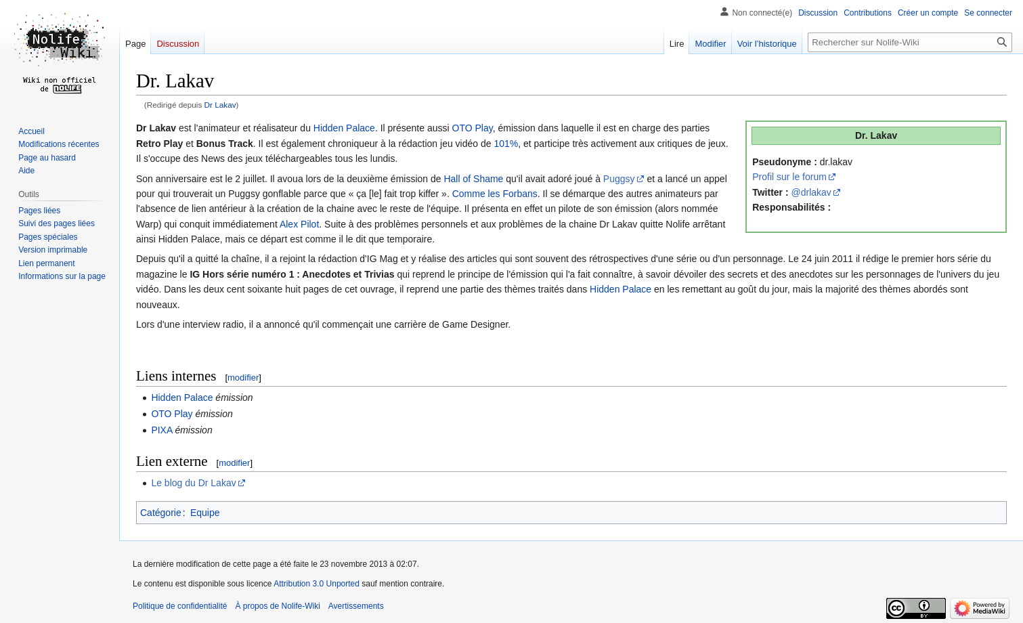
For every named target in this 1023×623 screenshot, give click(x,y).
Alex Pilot (299, 224)
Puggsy (619, 178)
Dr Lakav (220, 104)
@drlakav (811, 192)
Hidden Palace (344, 128)
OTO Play (472, 128)
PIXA (161, 430)
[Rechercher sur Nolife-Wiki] (910, 42)
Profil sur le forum (789, 176)
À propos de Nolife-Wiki (277, 606)
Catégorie (160, 512)
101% (506, 143)
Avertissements (356, 606)
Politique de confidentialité (180, 606)
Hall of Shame (473, 178)
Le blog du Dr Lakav (193, 482)
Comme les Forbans (495, 193)
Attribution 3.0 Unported (317, 583)
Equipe (205, 512)
